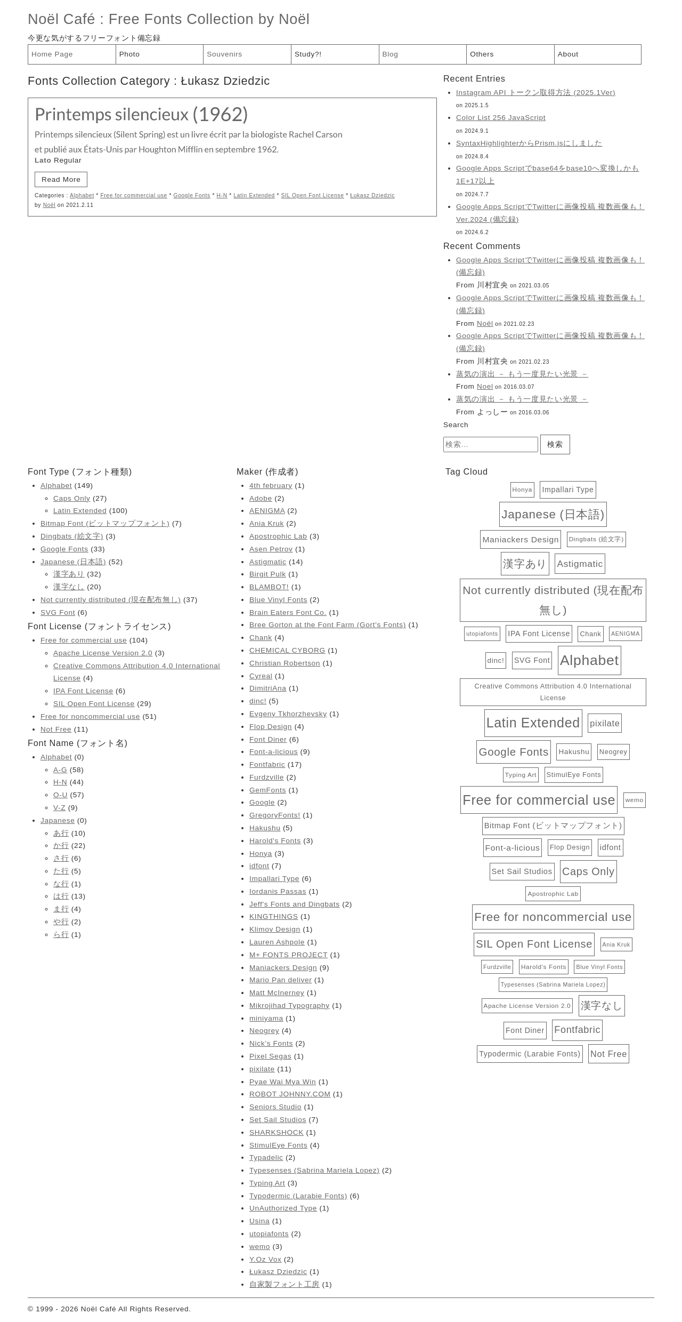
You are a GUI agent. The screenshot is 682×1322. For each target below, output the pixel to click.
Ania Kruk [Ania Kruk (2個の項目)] (616, 944)
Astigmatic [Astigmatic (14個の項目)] (580, 563)
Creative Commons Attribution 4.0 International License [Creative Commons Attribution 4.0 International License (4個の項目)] (553, 692)
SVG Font (57, 612)
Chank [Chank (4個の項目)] (590, 634)
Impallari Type (274, 879)
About (568, 54)
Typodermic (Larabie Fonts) (298, 1196)
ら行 (61, 935)
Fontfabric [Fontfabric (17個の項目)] (577, 1029)
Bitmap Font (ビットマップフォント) (104, 523)
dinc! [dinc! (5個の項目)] (496, 660)
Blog (391, 54)
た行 (61, 871)
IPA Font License (83, 691)
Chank (260, 638)
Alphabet (82, 195)
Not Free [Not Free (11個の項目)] (608, 1054)
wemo (259, 1247)
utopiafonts (269, 1234)
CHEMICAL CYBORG (287, 650)
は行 (61, 896)
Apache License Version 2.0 (102, 653)
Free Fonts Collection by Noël (209, 19)
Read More (61, 179)
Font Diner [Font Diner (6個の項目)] (525, 1030)
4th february (271, 486)
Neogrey (264, 1031)
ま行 (61, 909)
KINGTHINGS (273, 916)
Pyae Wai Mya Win (282, 1082)
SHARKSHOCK (276, 1132)
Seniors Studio (275, 1107)
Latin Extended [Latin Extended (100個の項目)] (533, 722)
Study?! (308, 54)
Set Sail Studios (277, 1120)
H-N (222, 195)
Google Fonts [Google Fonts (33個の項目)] (513, 752)
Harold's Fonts (275, 841)
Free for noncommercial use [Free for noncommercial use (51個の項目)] (553, 917)
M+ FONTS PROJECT (288, 955)
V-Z (59, 808)
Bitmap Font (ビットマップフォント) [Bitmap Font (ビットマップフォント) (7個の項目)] (553, 825)
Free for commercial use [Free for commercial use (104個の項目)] (538, 799)
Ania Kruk (266, 523)
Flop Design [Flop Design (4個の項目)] (570, 847)
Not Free (55, 729)
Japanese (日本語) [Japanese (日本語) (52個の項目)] (552, 514)
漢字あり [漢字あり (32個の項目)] (525, 563)
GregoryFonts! (275, 815)
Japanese (57, 820)
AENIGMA (267, 511)
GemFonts (267, 790)
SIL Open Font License (312, 195)
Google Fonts (192, 195)
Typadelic (266, 1157)
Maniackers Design (283, 968)
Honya (260, 854)
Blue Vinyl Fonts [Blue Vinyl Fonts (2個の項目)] (599, 967)
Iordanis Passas (277, 891)
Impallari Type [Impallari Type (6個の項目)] (568, 489)
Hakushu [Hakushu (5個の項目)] (573, 752)
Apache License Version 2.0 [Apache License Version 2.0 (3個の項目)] (527, 1005)
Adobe (260, 498)
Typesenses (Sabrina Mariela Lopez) (314, 1170)
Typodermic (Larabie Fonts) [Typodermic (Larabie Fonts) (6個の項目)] (529, 1053)
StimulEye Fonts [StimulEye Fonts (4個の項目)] (574, 775)
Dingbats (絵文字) (71, 536)
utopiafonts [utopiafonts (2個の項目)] (482, 633)
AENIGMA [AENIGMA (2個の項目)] (625, 633)
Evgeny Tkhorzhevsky (288, 714)
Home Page (52, 54)
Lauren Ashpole (277, 942)
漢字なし (69, 587)
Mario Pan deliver (280, 980)
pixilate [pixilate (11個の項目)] (605, 723)
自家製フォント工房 (284, 1284)
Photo (129, 54)
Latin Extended (254, 195)
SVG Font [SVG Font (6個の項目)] (532, 660)
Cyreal (260, 676)
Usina (259, 1221)
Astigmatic (268, 562)
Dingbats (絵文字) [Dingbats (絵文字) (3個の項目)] (596, 538)
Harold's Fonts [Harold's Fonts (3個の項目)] (543, 966)
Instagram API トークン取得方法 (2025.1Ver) (535, 93)
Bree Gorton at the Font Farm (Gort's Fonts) (327, 625)
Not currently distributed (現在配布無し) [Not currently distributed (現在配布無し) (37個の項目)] (553, 600)
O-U (60, 795)
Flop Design (270, 727)
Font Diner (268, 739)
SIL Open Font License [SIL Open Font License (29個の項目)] (534, 944)
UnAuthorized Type (283, 1208)
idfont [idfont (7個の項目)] (610, 847)
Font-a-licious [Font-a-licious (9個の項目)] (512, 847)
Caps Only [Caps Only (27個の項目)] (588, 871)
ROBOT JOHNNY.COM (289, 1094)
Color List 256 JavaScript (501, 118)
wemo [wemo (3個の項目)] (635, 799)
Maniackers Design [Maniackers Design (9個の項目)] (520, 539)
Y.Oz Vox (265, 1259)
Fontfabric (267, 764)
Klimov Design (275, 929)
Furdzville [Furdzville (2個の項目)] (497, 967)
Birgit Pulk (267, 574)
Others (482, 54)
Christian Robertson (284, 663)
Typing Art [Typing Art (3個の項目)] (521, 774)
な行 (61, 884)
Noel (485, 386)
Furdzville (266, 777)
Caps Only (72, 498)
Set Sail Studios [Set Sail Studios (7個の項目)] (522, 871)
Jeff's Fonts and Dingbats (294, 904)
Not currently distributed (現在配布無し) (110, 600)
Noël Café (61, 19)
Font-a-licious (273, 752)
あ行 (61, 833)
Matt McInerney (276, 993)
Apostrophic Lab (278, 536)
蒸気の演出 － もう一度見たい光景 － (522, 374)
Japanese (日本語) (73, 562)
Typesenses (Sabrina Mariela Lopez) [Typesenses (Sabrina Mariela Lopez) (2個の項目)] (553, 984)
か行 (61, 846)
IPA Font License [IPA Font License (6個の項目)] (539, 633)
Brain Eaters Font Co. (288, 612)
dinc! (257, 701)
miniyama (266, 1018)
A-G (60, 770)
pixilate (262, 1069)
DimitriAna (268, 688)
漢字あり (69, 574)
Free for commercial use (133, 195)
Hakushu (264, 828)
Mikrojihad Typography (289, 1005)
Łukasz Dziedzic (372, 195)
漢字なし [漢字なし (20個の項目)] (602, 1005)
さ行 (61, 858)
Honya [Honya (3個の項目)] (522, 489)
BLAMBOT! (269, 587)
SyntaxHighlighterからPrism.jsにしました (529, 143)
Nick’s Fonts (271, 1043)
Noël (49, 205)
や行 (61, 922)
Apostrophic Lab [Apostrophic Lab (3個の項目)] (552, 893)
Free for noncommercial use (90, 716)
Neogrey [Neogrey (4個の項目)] (613, 752)
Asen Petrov (271, 549)
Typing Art (267, 1183)
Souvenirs (224, 54)
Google (262, 802)
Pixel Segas (270, 1056)
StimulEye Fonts (278, 1145)
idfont (259, 866)
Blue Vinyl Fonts (278, 600)
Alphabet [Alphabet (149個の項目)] (589, 660)
